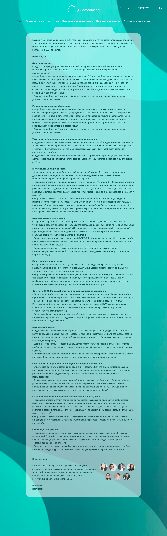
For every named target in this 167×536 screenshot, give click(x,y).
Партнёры (37, 489)
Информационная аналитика (77, 21)
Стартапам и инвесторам (137, 21)
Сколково (53, 21)
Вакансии (37, 485)
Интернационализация (108, 21)
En (160, 8)
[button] (125, 8)
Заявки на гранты (35, 21)
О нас (19, 21)
